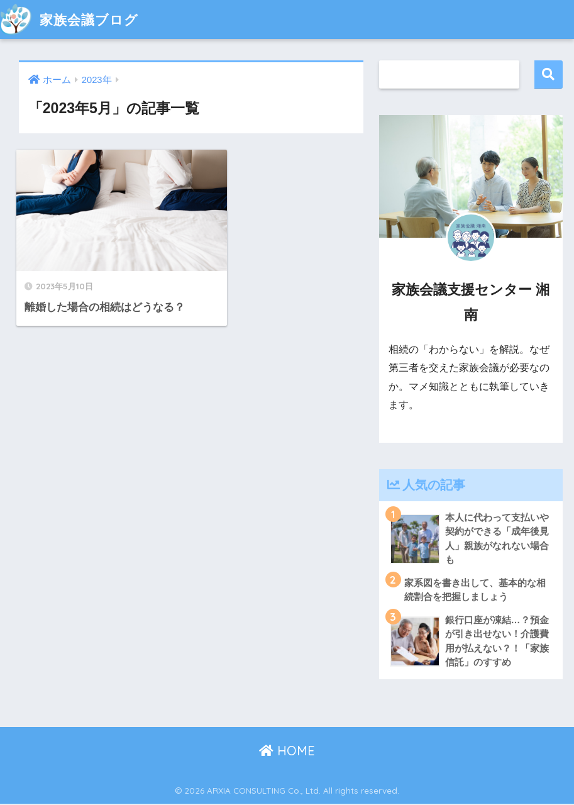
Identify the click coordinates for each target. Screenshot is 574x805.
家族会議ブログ (73, 19)
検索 (548, 74)
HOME (287, 751)
